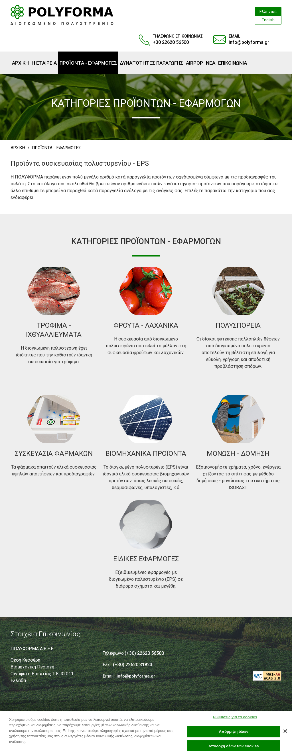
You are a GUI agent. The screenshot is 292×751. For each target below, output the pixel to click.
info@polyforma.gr (249, 42)
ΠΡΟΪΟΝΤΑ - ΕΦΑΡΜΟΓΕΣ (56, 147)
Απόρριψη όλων (233, 734)
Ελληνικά (268, 11)
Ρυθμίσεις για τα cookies (235, 720)
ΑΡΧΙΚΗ (18, 147)
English (268, 20)
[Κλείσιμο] (285, 733)
